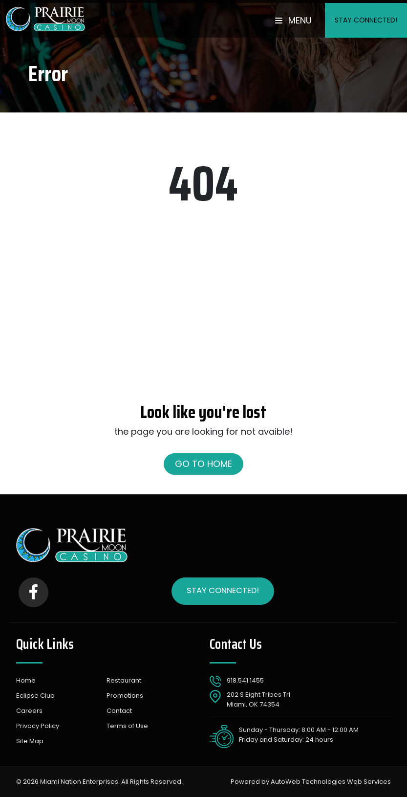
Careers (29, 711)
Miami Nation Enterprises (79, 781)
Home (26, 680)
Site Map (29, 741)
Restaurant (124, 680)
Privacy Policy (37, 726)
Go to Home (203, 464)
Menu (293, 20)
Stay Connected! (366, 20)
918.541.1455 (245, 680)
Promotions (125, 695)
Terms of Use (127, 726)
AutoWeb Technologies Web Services (331, 781)
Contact (119, 711)
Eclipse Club (35, 695)
